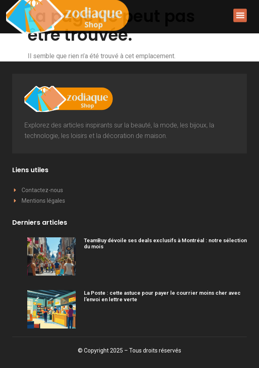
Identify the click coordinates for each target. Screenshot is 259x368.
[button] (240, 14)
